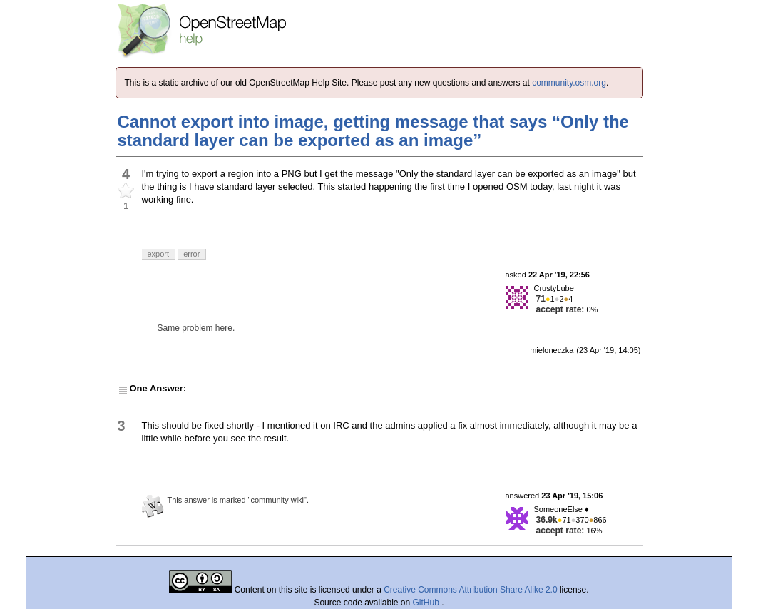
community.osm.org (569, 83)
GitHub (427, 603)
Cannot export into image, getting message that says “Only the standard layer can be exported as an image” (373, 131)
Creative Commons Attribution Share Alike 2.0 (470, 590)
